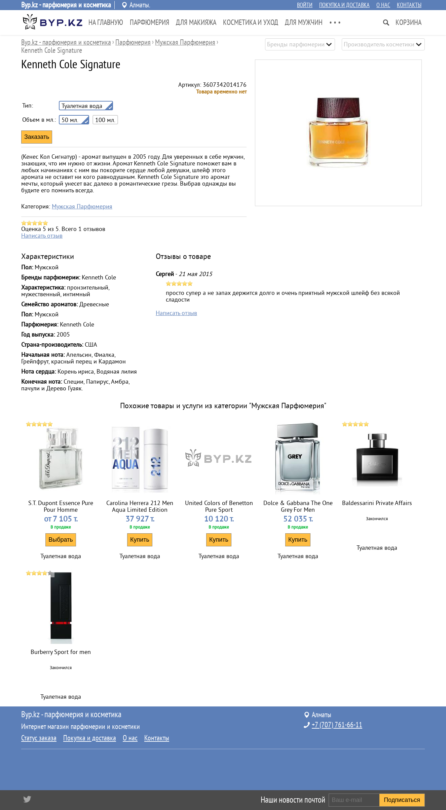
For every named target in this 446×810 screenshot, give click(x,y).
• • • (335, 22)
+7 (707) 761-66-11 (337, 725)
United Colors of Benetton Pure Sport (219, 506)
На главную (105, 22)
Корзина (408, 22)
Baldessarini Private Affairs (377, 503)
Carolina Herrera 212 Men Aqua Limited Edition (139, 506)
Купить (139, 539)
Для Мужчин (304, 22)
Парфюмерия (149, 22)
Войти (304, 5)
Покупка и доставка (344, 5)
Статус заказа (39, 738)
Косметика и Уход (250, 22)
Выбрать (60, 539)
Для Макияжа (196, 22)
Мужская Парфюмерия (82, 206)
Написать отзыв (42, 235)
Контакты (409, 5)
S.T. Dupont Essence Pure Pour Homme (60, 506)
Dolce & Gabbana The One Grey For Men (298, 506)
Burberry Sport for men (61, 652)
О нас (383, 5)
